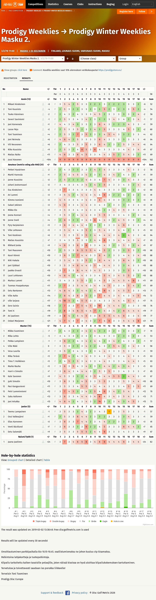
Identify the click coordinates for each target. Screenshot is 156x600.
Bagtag (111, 4)
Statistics (53, 4)
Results (26, 78)
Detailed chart (34, 460)
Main (3, 11)
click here (22, 70)
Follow (142, 11)
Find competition (16, 11)
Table (47, 460)
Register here (126, 11)
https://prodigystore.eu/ (110, 70)
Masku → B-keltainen (32, 50)
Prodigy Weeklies (30, 31)
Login (125, 4)
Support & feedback (52, 592)
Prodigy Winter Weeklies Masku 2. (76, 35)
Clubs (80, 4)
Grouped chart (16, 460)
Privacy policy (79, 592)
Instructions (95, 4)
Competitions (35, 4)
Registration (10, 78)
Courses (68, 4)
